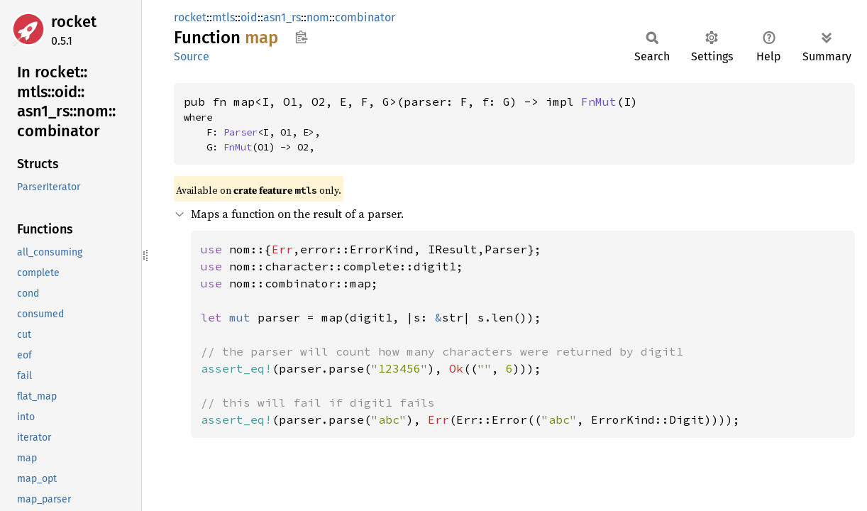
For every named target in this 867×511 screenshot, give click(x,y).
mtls (223, 17)
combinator (365, 17)
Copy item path (301, 37)
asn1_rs (282, 17)
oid (249, 17)
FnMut (599, 101)
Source (191, 56)
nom (318, 17)
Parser (240, 132)
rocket (73, 21)
